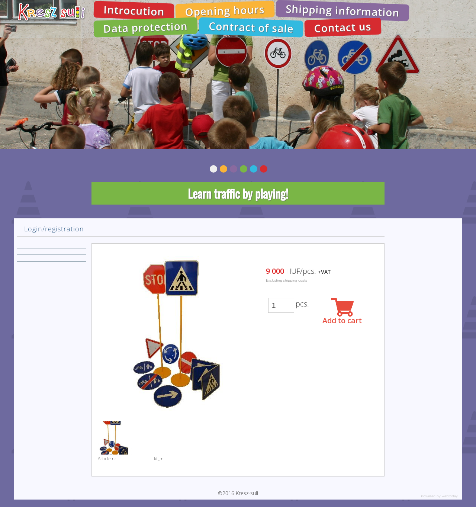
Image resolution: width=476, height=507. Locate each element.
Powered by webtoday (439, 496)
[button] (288, 301)
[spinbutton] (275, 305)
